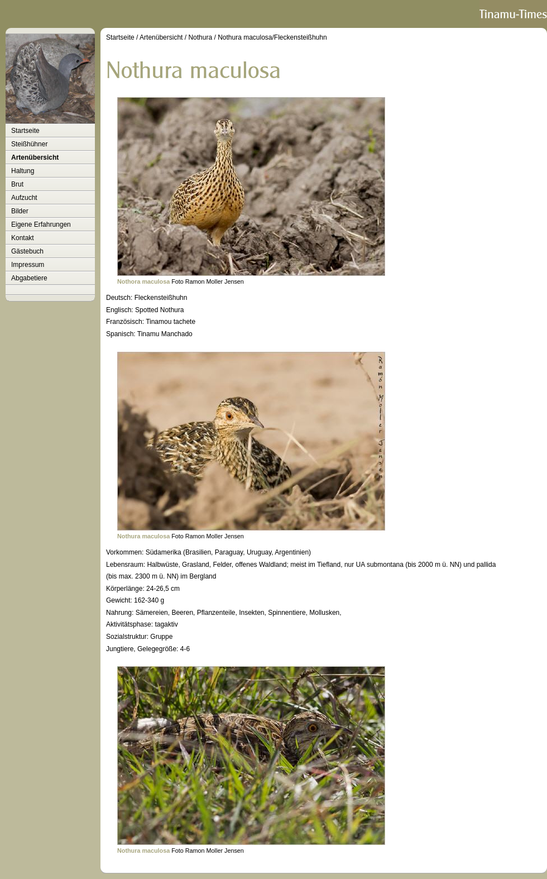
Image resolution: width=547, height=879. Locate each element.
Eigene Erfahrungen (41, 224)
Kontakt (22, 238)
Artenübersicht (35, 157)
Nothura (200, 37)
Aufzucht (24, 198)
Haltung (22, 171)
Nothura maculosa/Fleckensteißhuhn (272, 37)
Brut (17, 184)
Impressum (27, 265)
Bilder (19, 211)
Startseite (25, 131)
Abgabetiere (29, 278)
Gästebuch (27, 251)
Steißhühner (29, 144)
